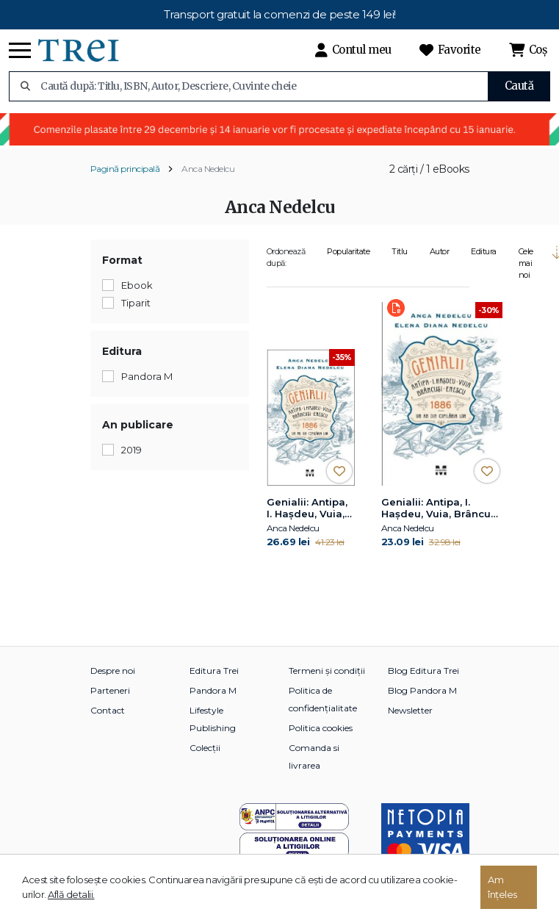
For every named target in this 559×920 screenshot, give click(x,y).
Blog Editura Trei (423, 670)
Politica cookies (321, 727)
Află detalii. (71, 894)
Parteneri (110, 690)
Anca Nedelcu (207, 168)
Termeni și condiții (327, 670)
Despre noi (112, 670)
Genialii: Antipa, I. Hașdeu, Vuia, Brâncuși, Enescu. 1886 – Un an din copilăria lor (307, 508)
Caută (519, 86)
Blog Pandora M (422, 690)
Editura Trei (214, 670)
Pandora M (213, 690)
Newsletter (410, 710)
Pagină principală (125, 168)
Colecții (205, 747)
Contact (107, 710)
